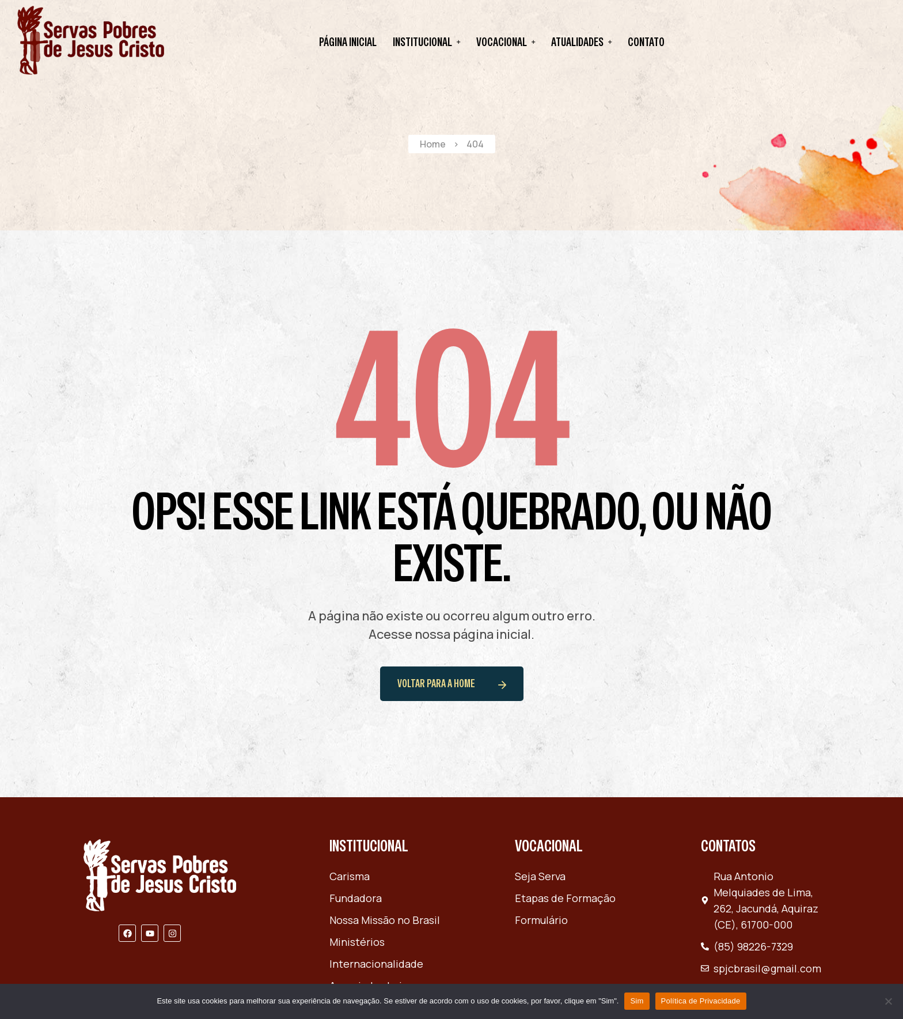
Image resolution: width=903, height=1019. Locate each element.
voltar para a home (451, 683)
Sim (636, 1001)
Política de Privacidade (701, 1001)
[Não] (888, 1001)
